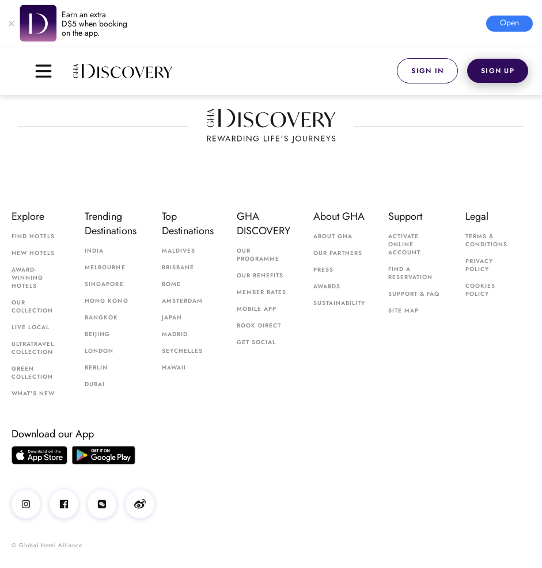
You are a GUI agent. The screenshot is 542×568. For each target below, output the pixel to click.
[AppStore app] (39, 455)
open (509, 22)
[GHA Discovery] (235, 71)
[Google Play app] (103, 455)
